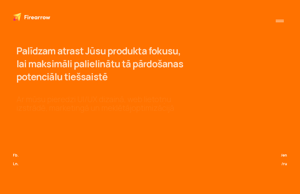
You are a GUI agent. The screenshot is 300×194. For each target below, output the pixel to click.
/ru (284, 163)
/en (284, 155)
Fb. (16, 155)
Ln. (16, 163)
